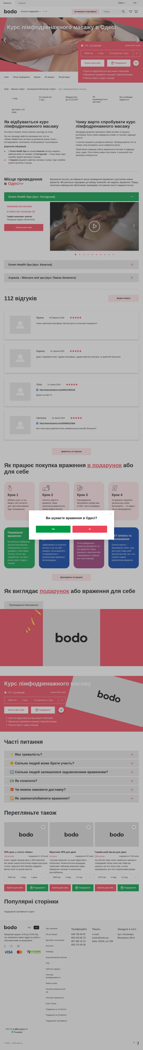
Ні (90, 529)
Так (53, 529)
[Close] (110, 514)
